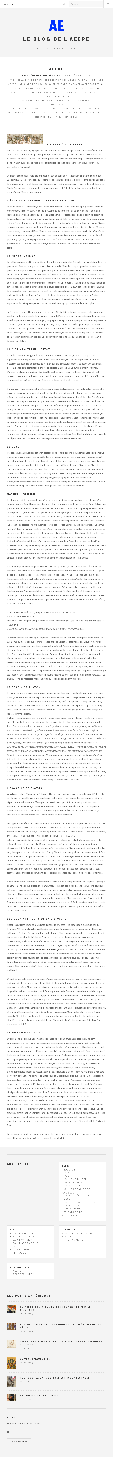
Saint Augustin (24, 1236)
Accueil (9, 4)
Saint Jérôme (22, 1250)
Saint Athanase (75, 1179)
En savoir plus (19, 1442)
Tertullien (21, 1253)
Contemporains (20, 1267)
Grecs (66, 1166)
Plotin (69, 1176)
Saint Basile (73, 1182)
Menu (108, 4)
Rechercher (64, 4)
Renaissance (70, 1230)
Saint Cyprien (23, 1240)
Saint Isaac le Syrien (80, 1202)
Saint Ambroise (24, 1233)
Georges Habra (24, 1274)
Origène (70, 1169)
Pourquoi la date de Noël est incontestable (55, 1378)
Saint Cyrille (74, 1186)
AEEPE (17, 1271)
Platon (69, 1173)
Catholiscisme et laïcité (39, 1396)
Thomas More (73, 1240)
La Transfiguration (35, 1359)
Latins (14, 1230)
